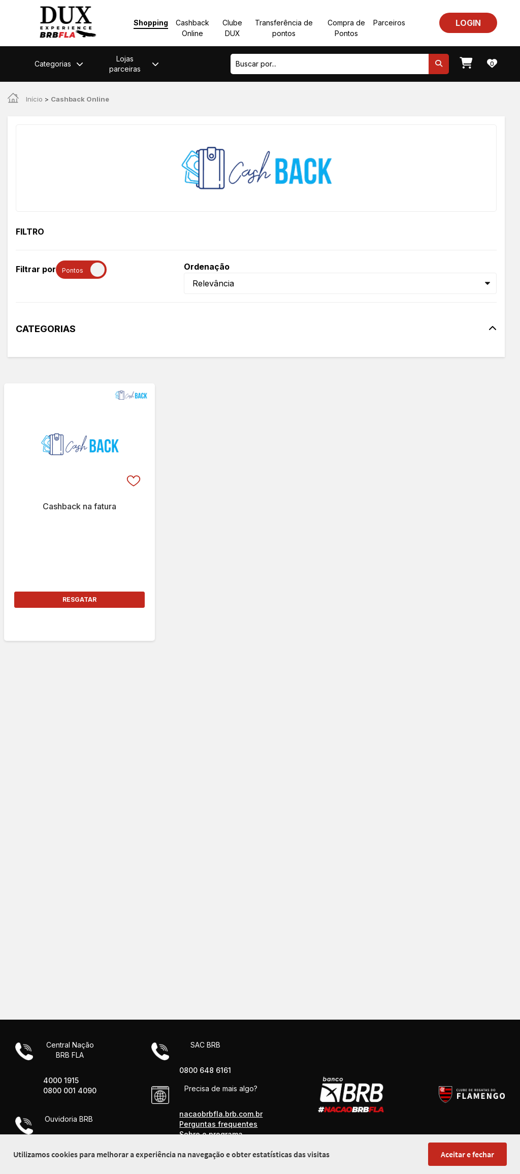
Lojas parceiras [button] (134, 63)
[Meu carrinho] (466, 64)
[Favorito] (134, 443)
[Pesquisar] (439, 64)
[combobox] (330, 64)
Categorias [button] (59, 63)
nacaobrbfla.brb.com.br (221, 1114)
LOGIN (468, 23)
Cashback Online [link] (80, 99)
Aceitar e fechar (467, 1154)
